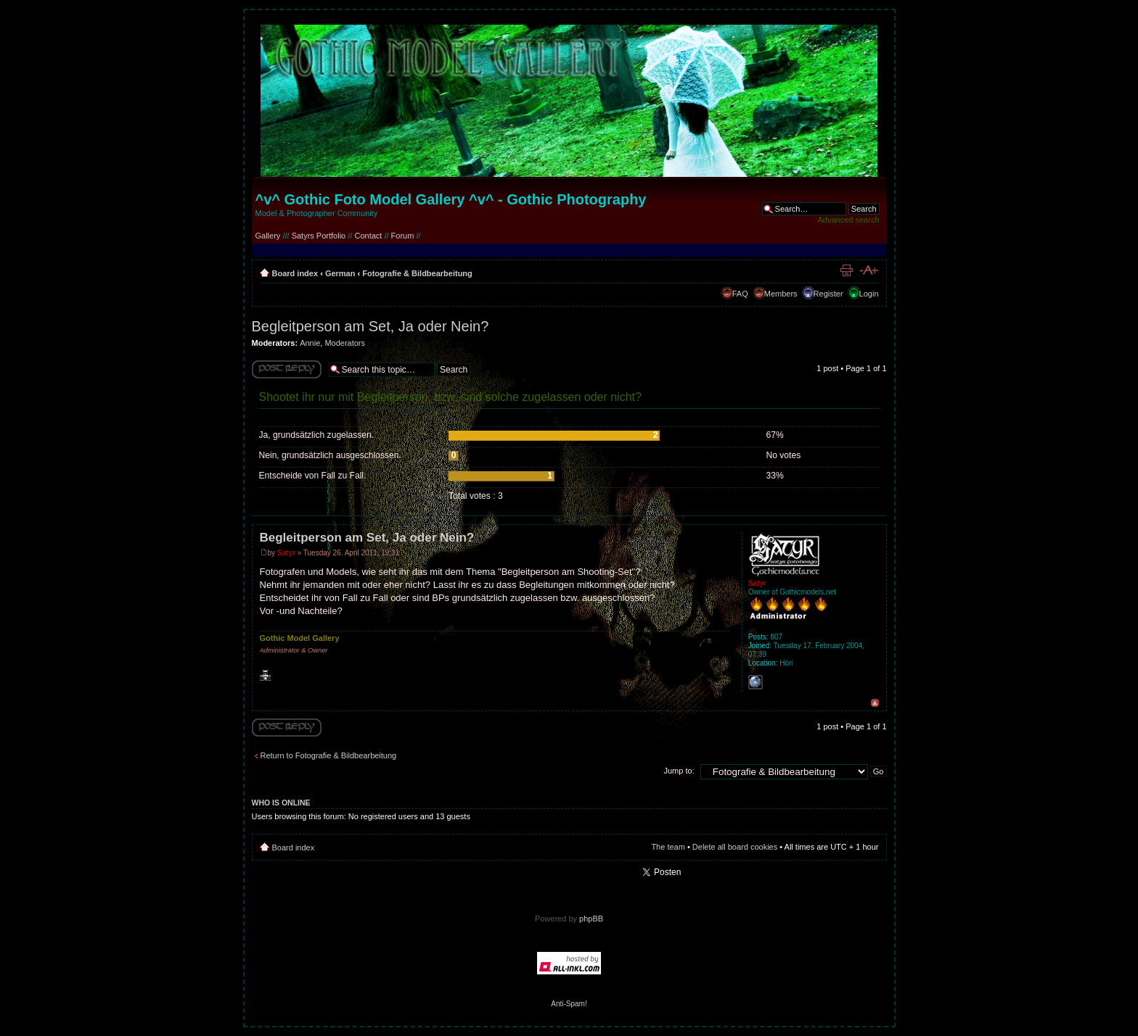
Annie (310, 343)
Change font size (868, 270)
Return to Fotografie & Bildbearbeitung (329, 755)
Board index (295, 273)
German (340, 273)
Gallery (268, 235)
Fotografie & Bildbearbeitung (417, 273)
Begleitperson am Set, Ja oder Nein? (370, 326)
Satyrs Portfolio (319, 235)
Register (828, 293)
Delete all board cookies (734, 846)
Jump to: (679, 770)
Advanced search (849, 219)
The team (667, 846)
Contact (368, 235)
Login (869, 293)
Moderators (344, 343)
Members (781, 293)
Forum (402, 235)
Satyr (286, 553)
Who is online (281, 802)
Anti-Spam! (568, 1004)
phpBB (591, 918)
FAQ (740, 293)
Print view (846, 270)
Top (875, 703)
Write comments (287, 369)
